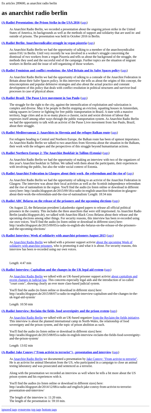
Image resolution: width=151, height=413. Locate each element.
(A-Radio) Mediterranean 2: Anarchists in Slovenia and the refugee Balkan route (56, 132)
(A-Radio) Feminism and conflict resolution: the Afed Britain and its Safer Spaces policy (61, 70)
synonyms (24, 409)
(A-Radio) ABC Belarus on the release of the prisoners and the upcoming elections (56, 201)
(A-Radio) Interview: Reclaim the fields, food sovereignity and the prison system (55, 311)
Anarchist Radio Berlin (28, 242)
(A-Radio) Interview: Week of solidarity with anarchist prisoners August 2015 (54, 235)
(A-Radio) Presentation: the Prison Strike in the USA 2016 (41, 22)
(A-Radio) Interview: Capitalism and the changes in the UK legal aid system (52, 269)
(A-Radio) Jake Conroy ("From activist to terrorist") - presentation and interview (56, 352)
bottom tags (49, 409)
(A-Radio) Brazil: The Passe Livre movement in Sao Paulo (41, 98)
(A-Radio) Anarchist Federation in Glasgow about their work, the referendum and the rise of (64, 173)
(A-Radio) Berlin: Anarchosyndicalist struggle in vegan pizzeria (44, 43)
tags (84, 22)
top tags (36, 409)
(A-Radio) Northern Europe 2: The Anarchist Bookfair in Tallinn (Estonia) (52, 153)
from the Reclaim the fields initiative (116, 317)
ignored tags (9, 409)
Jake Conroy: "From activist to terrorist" (111, 359)
